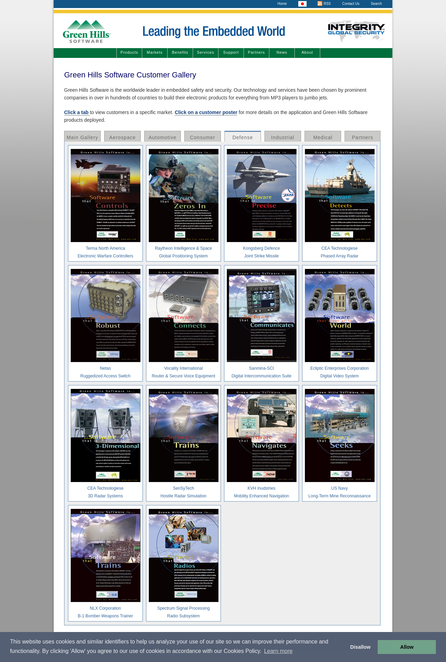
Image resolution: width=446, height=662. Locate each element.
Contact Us (350, 4)
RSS (324, 4)
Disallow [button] (360, 647)
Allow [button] (407, 647)
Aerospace (122, 137)
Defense (242, 137)
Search (376, 4)
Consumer (202, 137)
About (307, 52)
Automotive (162, 137)
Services (205, 52)
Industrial (282, 137)
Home (282, 4)
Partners (256, 52)
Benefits (180, 52)
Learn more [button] (278, 651)
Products (129, 52)
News (282, 52)
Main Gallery (82, 137)
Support (231, 52)
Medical (322, 137)
